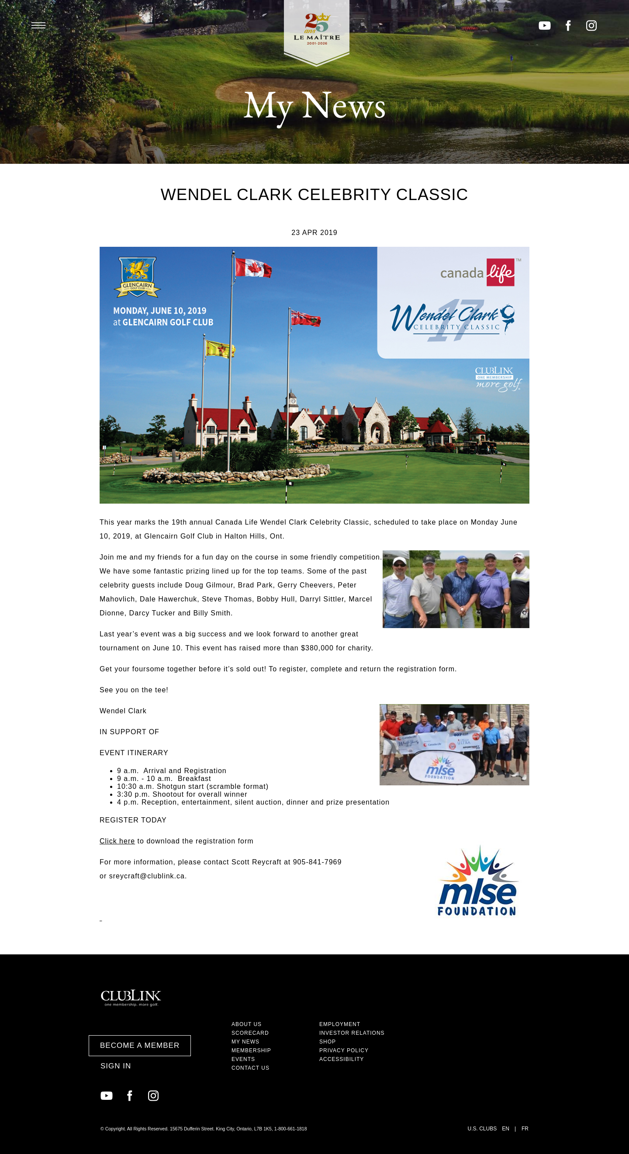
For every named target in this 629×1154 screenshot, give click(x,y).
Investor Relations (352, 1033)
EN (505, 1129)
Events (243, 1059)
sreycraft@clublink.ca (147, 876)
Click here (117, 841)
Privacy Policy (344, 1050)
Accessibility (341, 1059)
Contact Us (251, 1068)
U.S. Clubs (482, 1129)
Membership (251, 1050)
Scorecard (250, 1033)
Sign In (115, 1066)
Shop (327, 1042)
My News (245, 1042)
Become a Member (140, 1045)
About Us (247, 1024)
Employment (339, 1024)
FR (525, 1129)
